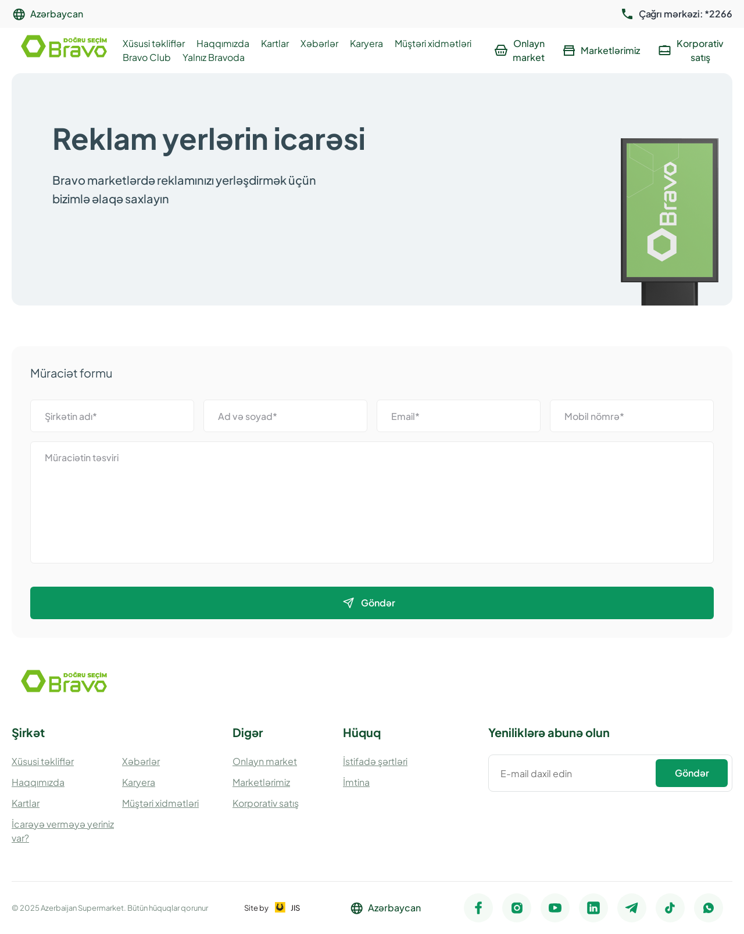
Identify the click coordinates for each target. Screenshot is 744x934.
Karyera (366, 43)
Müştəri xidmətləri (433, 43)
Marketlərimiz (261, 782)
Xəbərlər (319, 43)
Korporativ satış (266, 803)
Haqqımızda (222, 43)
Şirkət (28, 732)
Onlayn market (265, 761)
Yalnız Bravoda (214, 57)
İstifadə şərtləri (375, 761)
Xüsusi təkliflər (154, 43)
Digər (248, 732)
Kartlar (275, 43)
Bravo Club (147, 57)
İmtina (356, 782)
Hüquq (362, 732)
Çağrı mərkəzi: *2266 (685, 14)
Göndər (692, 773)
